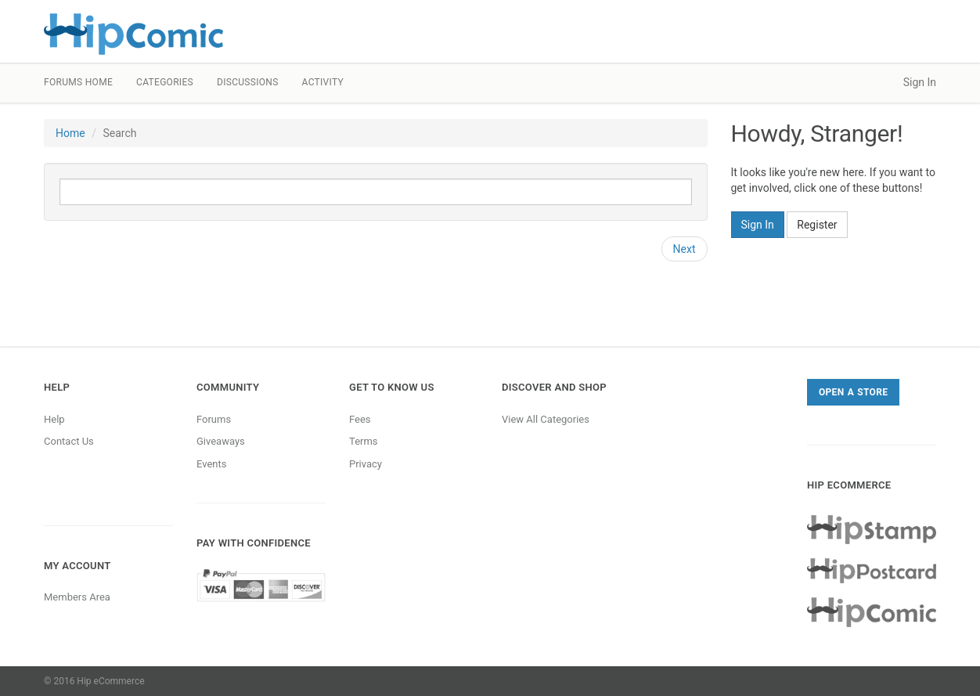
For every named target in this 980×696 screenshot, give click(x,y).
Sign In (919, 82)
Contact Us (69, 441)
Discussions (248, 82)
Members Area (77, 597)
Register (817, 224)
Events (211, 464)
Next (684, 249)
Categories (164, 82)
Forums (213, 419)
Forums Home (78, 82)
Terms (363, 441)
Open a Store (853, 392)
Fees (360, 419)
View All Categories (545, 419)
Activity (323, 82)
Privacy (365, 464)
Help (54, 419)
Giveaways (220, 441)
